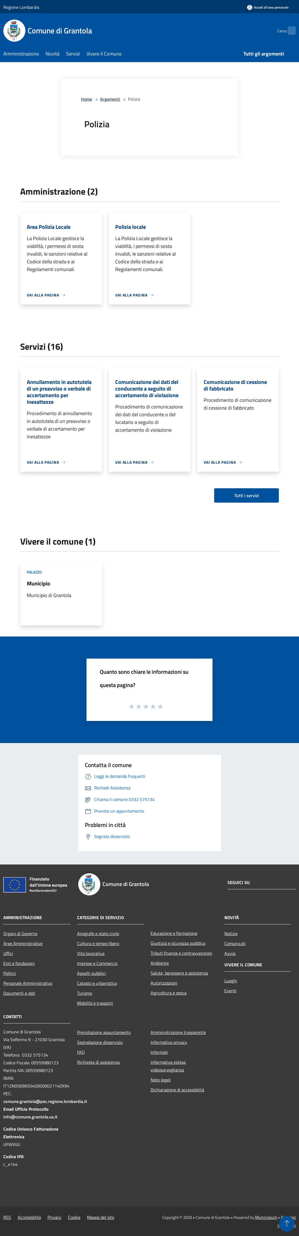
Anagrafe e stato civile (98, 933)
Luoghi (230, 980)
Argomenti (110, 99)
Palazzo (34, 572)
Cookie (74, 1217)
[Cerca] (289, 30)
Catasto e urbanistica (97, 983)
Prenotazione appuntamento (104, 1032)
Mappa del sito (100, 1217)
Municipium (266, 1217)
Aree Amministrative (23, 943)
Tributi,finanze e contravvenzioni (181, 953)
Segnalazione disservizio (100, 1042)
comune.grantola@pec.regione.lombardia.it (45, 1101)
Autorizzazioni (164, 983)
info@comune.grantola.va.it (30, 1116)
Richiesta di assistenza (98, 1062)
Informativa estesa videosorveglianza (168, 1066)
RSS (7, 1217)
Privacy (54, 1217)
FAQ (81, 1052)
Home (86, 99)
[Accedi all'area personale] (268, 7)
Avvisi (230, 953)
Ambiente (160, 963)
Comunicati (235, 943)
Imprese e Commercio (97, 963)
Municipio (38, 583)
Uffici (8, 953)
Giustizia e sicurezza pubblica (178, 943)
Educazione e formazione (174, 933)
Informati (159, 1052)
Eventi (230, 990)
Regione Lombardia (21, 7)
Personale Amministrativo (27, 983)
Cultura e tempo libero (98, 943)
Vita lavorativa (90, 953)
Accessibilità (29, 1217)
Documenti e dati (19, 993)
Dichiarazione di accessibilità (177, 1089)
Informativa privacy (169, 1042)
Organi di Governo (20, 933)
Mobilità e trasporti (95, 1003)
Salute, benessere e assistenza (179, 973)
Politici (9, 973)
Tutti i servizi (246, 495)
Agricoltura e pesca (169, 993)
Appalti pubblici (91, 973)
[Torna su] (287, 1224)
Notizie (231, 933)
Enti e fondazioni (19, 963)
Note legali (161, 1079)
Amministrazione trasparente (178, 1032)
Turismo (84, 993)
